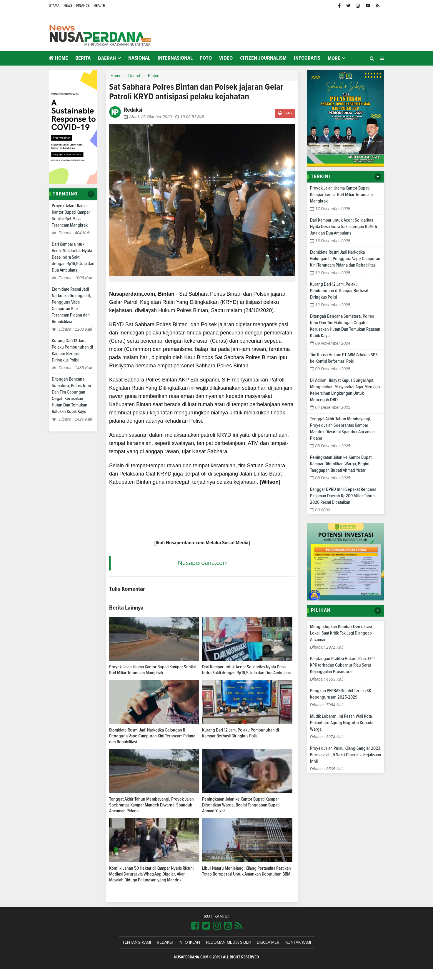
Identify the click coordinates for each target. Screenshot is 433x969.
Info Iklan (189, 942)
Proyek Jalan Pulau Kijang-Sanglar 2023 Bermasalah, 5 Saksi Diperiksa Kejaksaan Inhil (345, 755)
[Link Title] (195, 926)
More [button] (334, 58)
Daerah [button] (107, 58)
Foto (206, 58)
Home (58, 58)
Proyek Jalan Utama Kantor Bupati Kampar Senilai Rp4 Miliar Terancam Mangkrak (341, 194)
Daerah (134, 76)
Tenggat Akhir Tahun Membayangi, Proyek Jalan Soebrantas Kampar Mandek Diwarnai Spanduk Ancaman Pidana (151, 805)
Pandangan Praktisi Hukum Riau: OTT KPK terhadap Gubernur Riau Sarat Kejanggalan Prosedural (342, 665)
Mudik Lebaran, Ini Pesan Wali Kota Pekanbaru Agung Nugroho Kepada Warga (341, 723)
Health (99, 6)
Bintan (153, 76)
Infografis (307, 58)
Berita (83, 58)
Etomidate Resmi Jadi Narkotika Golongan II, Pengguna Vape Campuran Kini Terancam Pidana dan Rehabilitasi (152, 736)
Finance (82, 6)
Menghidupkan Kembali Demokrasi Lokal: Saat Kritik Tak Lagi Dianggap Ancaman (341, 633)
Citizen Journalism (263, 58)
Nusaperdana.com (203, 563)
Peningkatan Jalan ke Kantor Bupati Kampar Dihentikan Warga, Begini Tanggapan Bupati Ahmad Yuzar (240, 805)
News (68, 6)
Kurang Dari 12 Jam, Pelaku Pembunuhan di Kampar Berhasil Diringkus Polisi (339, 290)
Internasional (175, 58)
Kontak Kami (298, 942)
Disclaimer (268, 942)
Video (226, 58)
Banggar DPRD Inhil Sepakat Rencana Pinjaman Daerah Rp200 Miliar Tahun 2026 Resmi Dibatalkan (343, 496)
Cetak (285, 113)
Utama (54, 6)
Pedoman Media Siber (228, 942)
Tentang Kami (136, 942)
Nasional (139, 58)
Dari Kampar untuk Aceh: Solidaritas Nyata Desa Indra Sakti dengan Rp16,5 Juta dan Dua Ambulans (73, 257)
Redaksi (165, 942)
